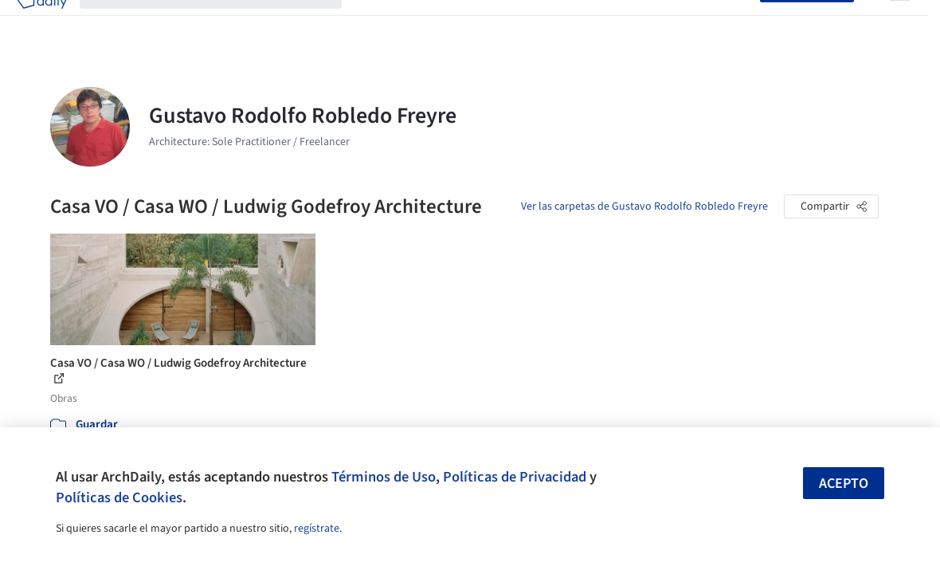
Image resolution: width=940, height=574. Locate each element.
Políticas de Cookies (119, 497)
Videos (631, 22)
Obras (370, 22)
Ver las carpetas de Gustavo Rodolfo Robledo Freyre (644, 206)
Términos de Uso (383, 476)
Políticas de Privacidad (514, 476)
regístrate (316, 529)
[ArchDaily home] (41, 22)
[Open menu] (899, 22)
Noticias (581, 22)
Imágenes (423, 22)
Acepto (843, 483)
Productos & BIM (504, 22)
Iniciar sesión (715, 22)
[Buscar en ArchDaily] (223, 22)
